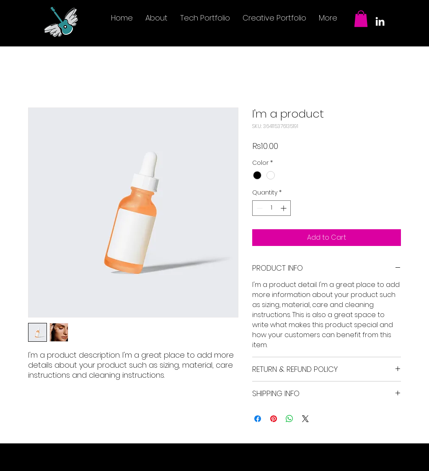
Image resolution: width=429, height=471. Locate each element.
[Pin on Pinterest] (274, 419)
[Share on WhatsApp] (289, 419)
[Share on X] (305, 419)
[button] (361, 18)
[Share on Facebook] (258, 419)
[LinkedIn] (380, 21)
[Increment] (284, 208)
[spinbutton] (271, 208)
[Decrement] (258, 208)
